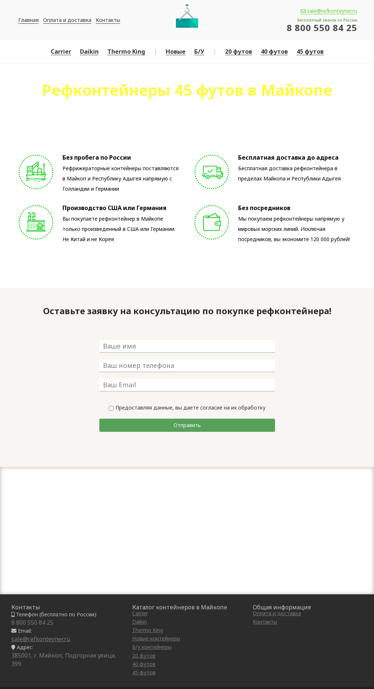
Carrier (61, 51)
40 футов (274, 51)
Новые (176, 51)
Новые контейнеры (156, 638)
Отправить (187, 425)
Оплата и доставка (67, 19)
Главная (28, 19)
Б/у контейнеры (152, 646)
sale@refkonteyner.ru (329, 11)
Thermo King (126, 51)
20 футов (238, 51)
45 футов (310, 51)
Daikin (89, 51)
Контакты (108, 19)
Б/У (199, 51)
